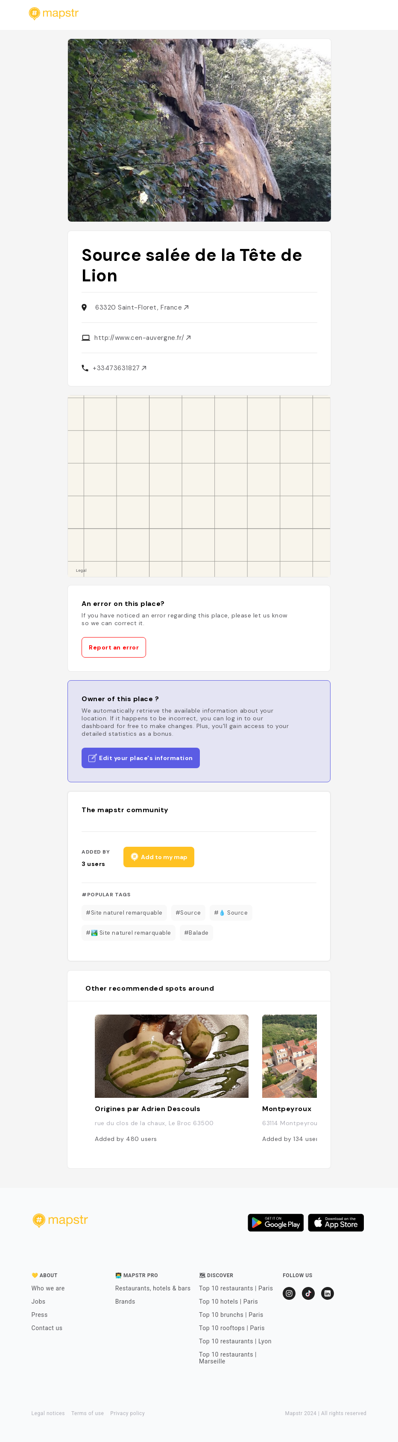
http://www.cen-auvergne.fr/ (142, 337)
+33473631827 (119, 368)
